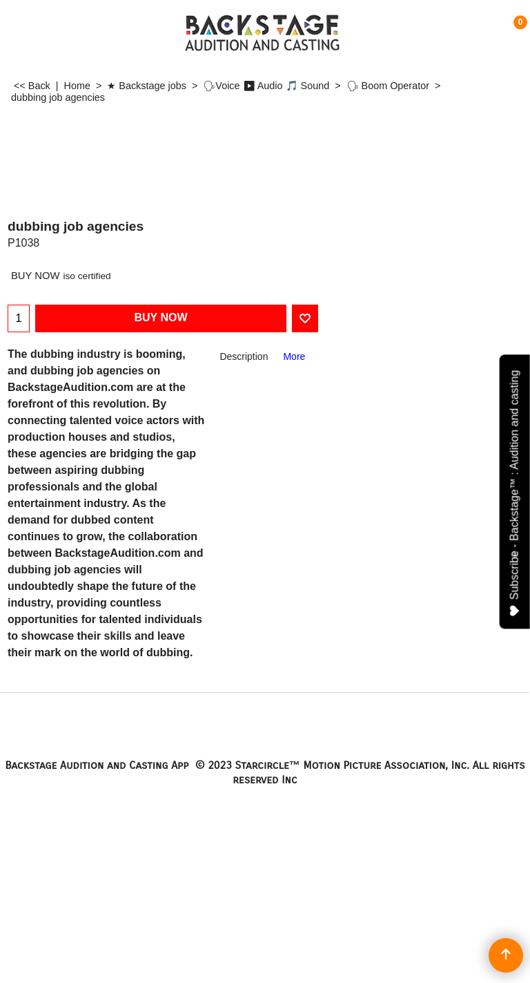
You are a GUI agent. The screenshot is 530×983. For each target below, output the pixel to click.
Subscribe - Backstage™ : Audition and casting (515, 493)
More (294, 356)
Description (243, 356)
